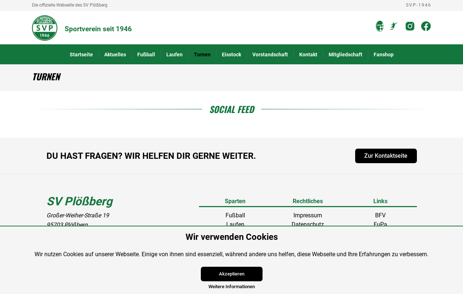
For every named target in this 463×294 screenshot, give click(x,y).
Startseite (81, 55)
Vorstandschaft (270, 55)
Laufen (174, 55)
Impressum (307, 215)
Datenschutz (308, 224)
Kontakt (308, 55)
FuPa (380, 224)
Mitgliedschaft (345, 55)
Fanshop (384, 55)
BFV (380, 215)
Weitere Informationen (231, 286)
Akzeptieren (231, 274)
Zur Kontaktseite (385, 155)
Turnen (202, 55)
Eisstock (231, 55)
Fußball (146, 55)
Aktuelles (115, 55)
